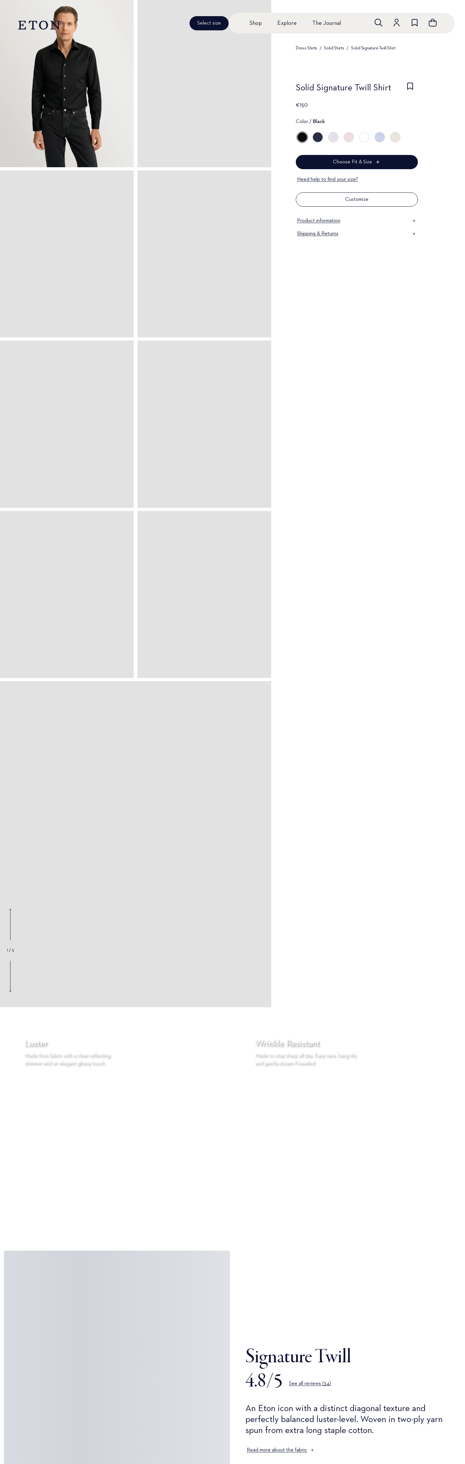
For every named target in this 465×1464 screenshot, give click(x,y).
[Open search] (378, 22)
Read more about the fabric (281, 1450)
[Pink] (349, 137)
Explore (287, 23)
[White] (364, 137)
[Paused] (450, 1225)
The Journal (326, 23)
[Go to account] (396, 22)
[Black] (302, 137)
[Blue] (318, 137)
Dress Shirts (306, 48)
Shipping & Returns (357, 233)
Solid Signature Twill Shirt (373, 48)
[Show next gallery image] (10, 976)
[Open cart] (433, 22)
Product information (357, 220)
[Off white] (395, 137)
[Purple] (333, 137)
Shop (255, 23)
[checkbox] (410, 89)
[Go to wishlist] (414, 22)
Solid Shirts (334, 48)
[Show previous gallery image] (10, 924)
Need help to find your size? (327, 179)
